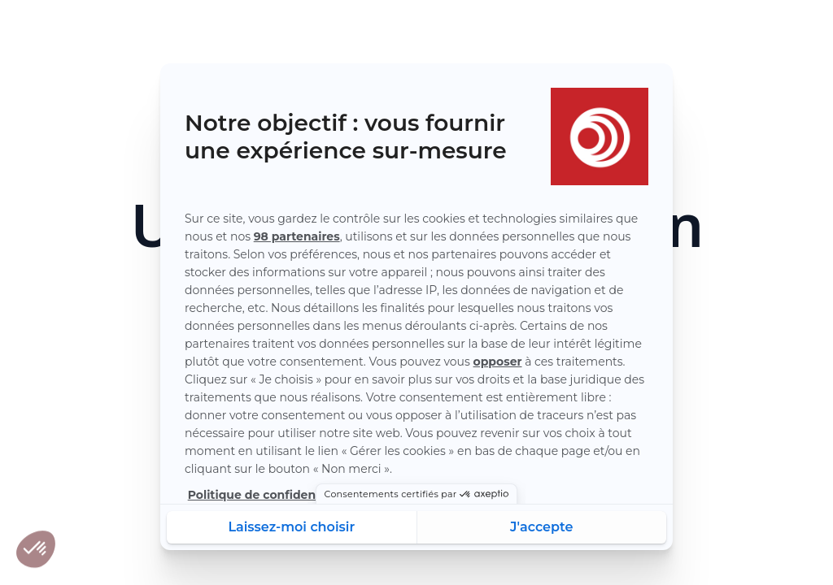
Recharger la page (416, 406)
